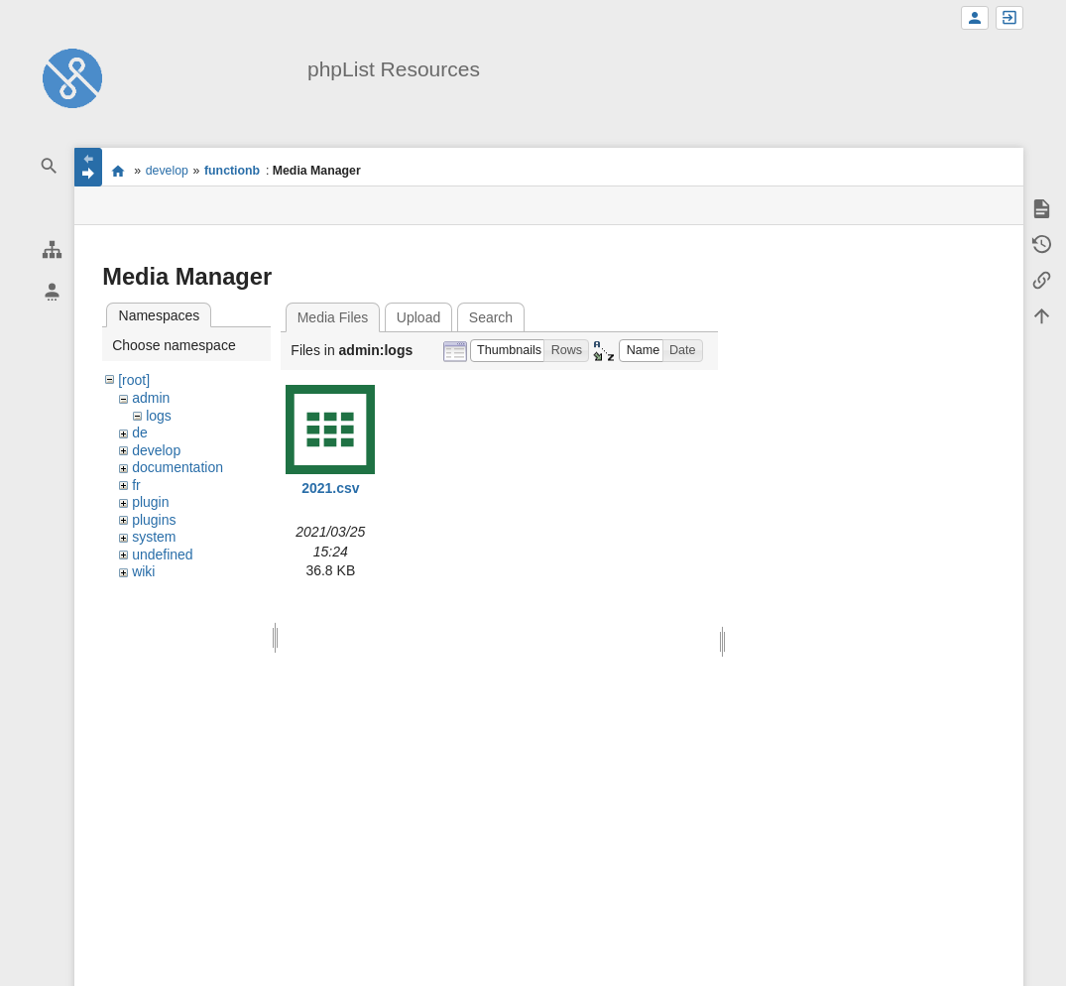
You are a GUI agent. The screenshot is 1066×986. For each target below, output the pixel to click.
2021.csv (330, 488)
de (140, 432)
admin (151, 398)
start (117, 171)
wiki (143, 571)
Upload (418, 317)
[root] (134, 380)
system (154, 537)
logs (159, 416)
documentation (177, 467)
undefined (162, 554)
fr (136, 485)
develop (167, 171)
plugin (150, 502)
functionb (232, 171)
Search (491, 317)
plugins (154, 520)
